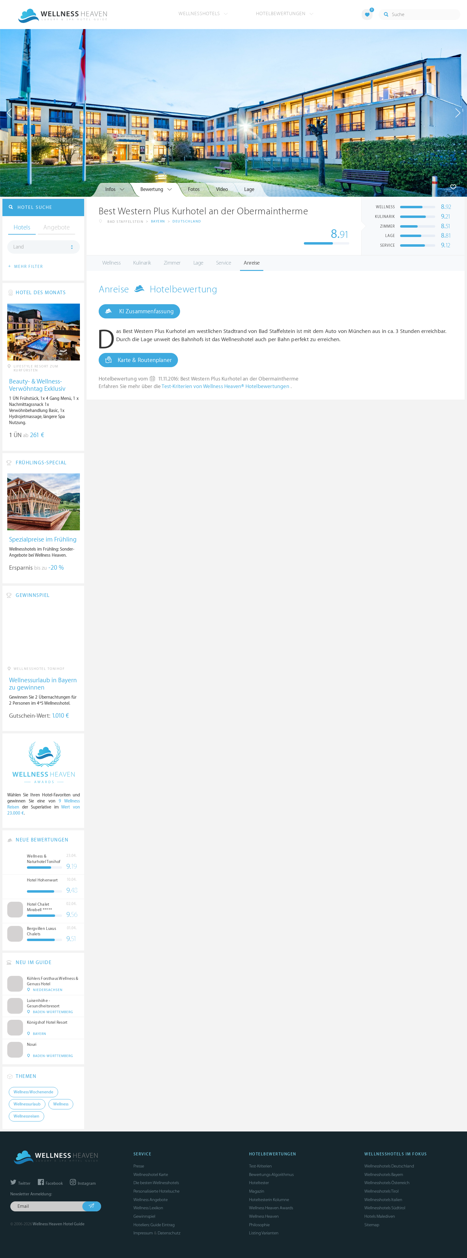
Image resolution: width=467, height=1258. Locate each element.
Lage (198, 263)
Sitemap (371, 1224)
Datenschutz (169, 1233)
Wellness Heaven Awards (271, 1207)
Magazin (256, 1191)
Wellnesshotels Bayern (383, 1174)
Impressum (143, 1233)
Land (18, 247)
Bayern (158, 221)
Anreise (252, 263)
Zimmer (172, 263)
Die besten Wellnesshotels (156, 1182)
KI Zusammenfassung (139, 311)
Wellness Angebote (150, 1199)
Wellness (111, 263)
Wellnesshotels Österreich (386, 1182)
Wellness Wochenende (33, 1092)
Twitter (20, 1183)
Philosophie (259, 1224)
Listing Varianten (263, 1233)
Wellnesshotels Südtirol (384, 1207)
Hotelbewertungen (285, 13)
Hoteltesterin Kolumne (269, 1199)
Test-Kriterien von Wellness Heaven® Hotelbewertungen (226, 387)
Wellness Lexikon (148, 1207)
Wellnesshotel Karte (150, 1174)
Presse (138, 1166)
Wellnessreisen (26, 1116)
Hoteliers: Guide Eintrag (154, 1224)
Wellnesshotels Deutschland (389, 1166)
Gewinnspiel (144, 1216)
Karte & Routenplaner (138, 360)
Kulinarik (142, 263)
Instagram (83, 1183)
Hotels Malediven (379, 1216)
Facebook (50, 1183)
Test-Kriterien (260, 1166)
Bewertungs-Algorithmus (271, 1174)
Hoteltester (259, 1182)
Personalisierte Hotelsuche (156, 1191)
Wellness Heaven (264, 1216)
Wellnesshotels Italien (383, 1199)
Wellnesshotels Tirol (381, 1191)
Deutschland (187, 221)
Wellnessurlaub (27, 1104)
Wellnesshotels (203, 13)
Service (223, 263)
